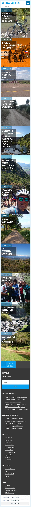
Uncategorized (9, 474)
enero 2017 (8, 437)
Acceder (7, 485)
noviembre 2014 (9, 447)
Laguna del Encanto (7, 279)
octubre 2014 (9, 450)
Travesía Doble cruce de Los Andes (8, 45)
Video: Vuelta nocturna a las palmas (8, 104)
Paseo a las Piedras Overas (7, 192)
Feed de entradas (10, 488)
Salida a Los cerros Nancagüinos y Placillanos (8, 164)
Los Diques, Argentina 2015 (7, 75)
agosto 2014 (8, 455)
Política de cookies (15, 500)
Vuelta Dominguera (7, 220)
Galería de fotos (10, 469)
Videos (7, 476)
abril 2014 (8, 457)
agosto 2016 (8, 440)
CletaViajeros (11, 3)
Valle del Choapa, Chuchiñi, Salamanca (7, 17)
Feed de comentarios (11, 490)
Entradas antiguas (10, 364)
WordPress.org (9, 493)
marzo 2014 (8, 459)
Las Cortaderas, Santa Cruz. (7, 251)
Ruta (6, 471)
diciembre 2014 (9, 445)
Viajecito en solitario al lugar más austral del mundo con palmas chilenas (7, 139)
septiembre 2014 (10, 452)
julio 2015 (8, 442)
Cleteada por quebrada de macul (8, 310)
